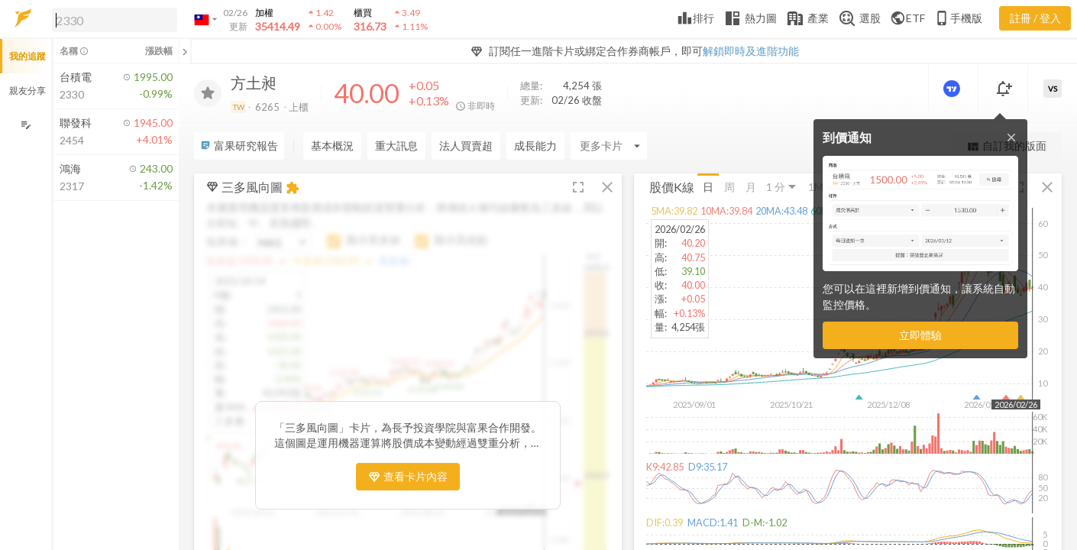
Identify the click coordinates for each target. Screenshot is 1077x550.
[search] (114, 20)
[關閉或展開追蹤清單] (185, 51)
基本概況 (332, 145)
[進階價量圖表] (953, 88)
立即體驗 (920, 334)
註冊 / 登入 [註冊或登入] (1035, 17)
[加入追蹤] (208, 93)
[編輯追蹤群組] (25, 125)
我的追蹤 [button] (27, 56)
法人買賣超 (466, 145)
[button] (111, 19)
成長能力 (535, 145)
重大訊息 (396, 145)
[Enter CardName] (609, 146)
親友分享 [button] (27, 90)
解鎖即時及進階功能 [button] (751, 50)
